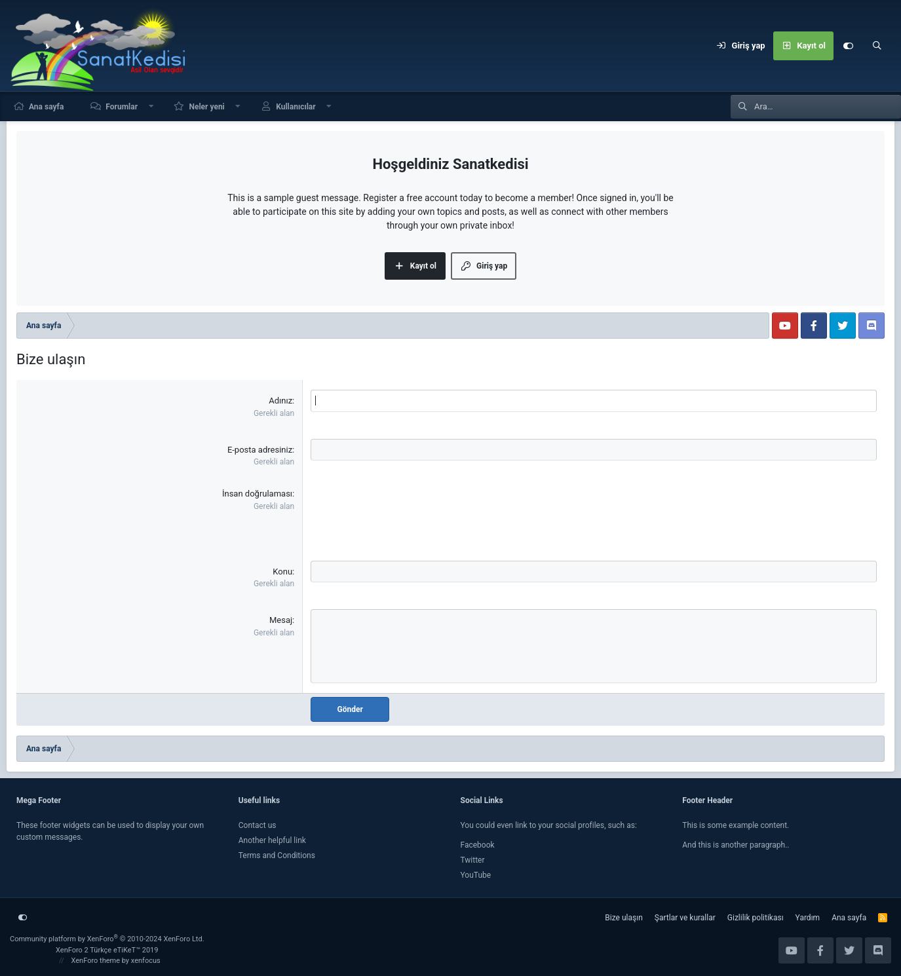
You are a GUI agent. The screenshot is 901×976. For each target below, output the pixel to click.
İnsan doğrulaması (257, 493)
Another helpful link (272, 840)
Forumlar (121, 106)
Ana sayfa (46, 106)
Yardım (808, 917)
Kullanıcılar (296, 106)
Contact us (258, 825)
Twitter (473, 860)
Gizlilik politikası (755, 917)
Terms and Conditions (277, 855)
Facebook (478, 845)
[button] (151, 106)
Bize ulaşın (623, 917)
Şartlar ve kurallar (685, 917)
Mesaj (280, 620)
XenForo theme (96, 960)
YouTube (476, 875)
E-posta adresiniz (259, 450)
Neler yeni (206, 106)
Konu (282, 571)
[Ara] (876, 45)
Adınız (280, 400)
